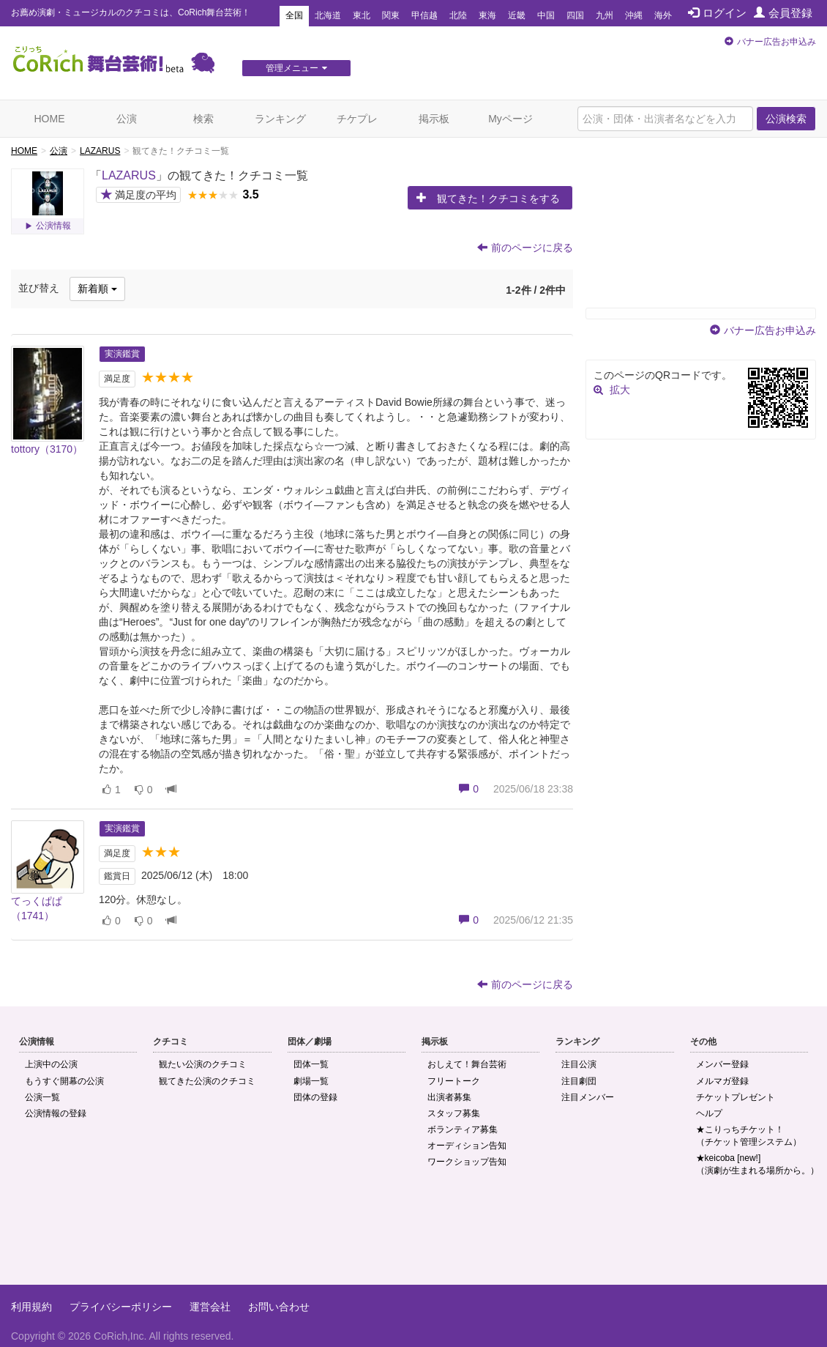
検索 (203, 119)
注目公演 (578, 1064)
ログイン (717, 13)
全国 (294, 15)
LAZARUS (100, 151)
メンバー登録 (722, 1064)
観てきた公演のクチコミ (207, 1081)
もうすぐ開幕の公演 (64, 1081)
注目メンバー (587, 1097)
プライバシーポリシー (121, 1307)
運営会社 (210, 1307)
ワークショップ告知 (466, 1162)
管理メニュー (296, 68)
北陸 (458, 15)
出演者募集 (449, 1097)
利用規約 (31, 1307)
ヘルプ (709, 1113)
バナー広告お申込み (776, 42)
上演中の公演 (51, 1064)
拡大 (620, 390)
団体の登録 (315, 1097)
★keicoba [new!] (757, 1164)
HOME (49, 119)
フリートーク (453, 1081)
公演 (126, 119)
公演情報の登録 (55, 1113)
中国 (546, 15)
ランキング (280, 119)
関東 (391, 15)
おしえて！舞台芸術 (466, 1064)
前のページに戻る (525, 247)
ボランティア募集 (462, 1129)
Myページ (510, 119)
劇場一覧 (311, 1081)
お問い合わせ (279, 1307)
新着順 (97, 288)
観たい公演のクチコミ (203, 1064)
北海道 (328, 15)
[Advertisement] (413, 1237)
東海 (487, 15)
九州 (604, 15)
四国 (575, 15)
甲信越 (424, 15)
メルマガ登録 (722, 1081)
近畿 (516, 15)
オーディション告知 (466, 1145)
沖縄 (634, 15)
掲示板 (434, 119)
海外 (663, 15)
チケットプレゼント (735, 1097)
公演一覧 (42, 1097)
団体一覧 (311, 1064)
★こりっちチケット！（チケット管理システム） (748, 1135)
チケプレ (357, 119)
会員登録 (783, 13)
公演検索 (786, 119)
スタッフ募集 (453, 1113)
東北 (361, 15)
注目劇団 (578, 1081)
